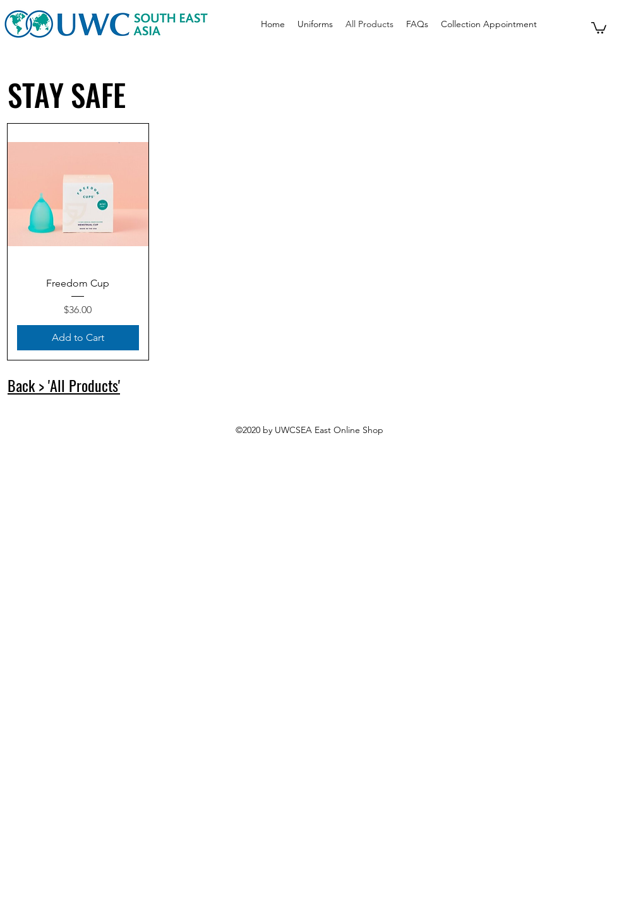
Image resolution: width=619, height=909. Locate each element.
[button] (598, 27)
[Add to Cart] (78, 337)
